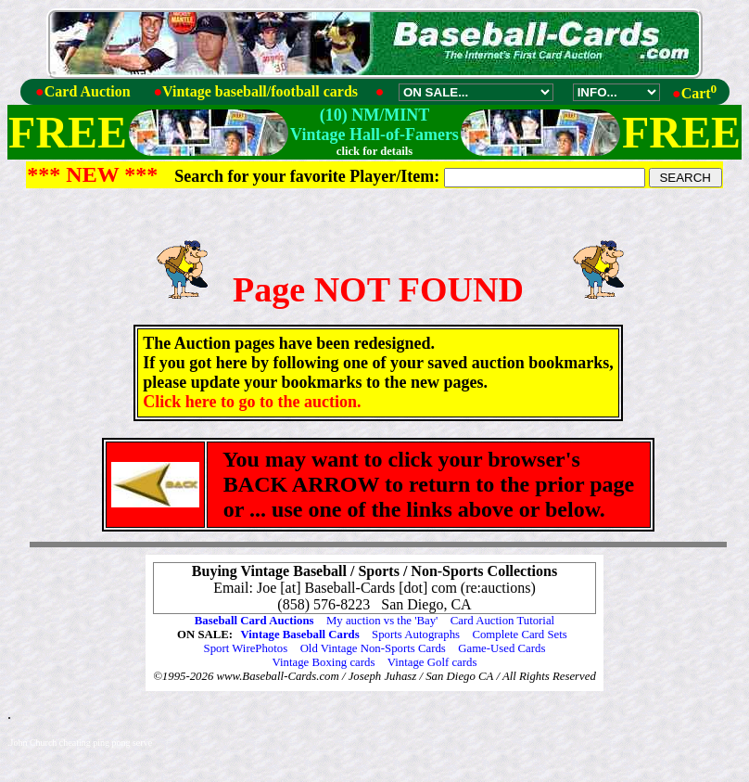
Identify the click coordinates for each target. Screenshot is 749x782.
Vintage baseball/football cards (260, 91)
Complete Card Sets (519, 634)
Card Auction (87, 91)
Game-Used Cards (501, 648)
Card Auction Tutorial (502, 620)
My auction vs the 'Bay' (382, 620)
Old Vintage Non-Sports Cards (373, 648)
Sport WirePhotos (246, 648)
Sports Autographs (416, 634)
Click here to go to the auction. (252, 401)
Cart (699, 93)
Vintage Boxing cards (324, 662)
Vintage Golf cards (432, 662)
